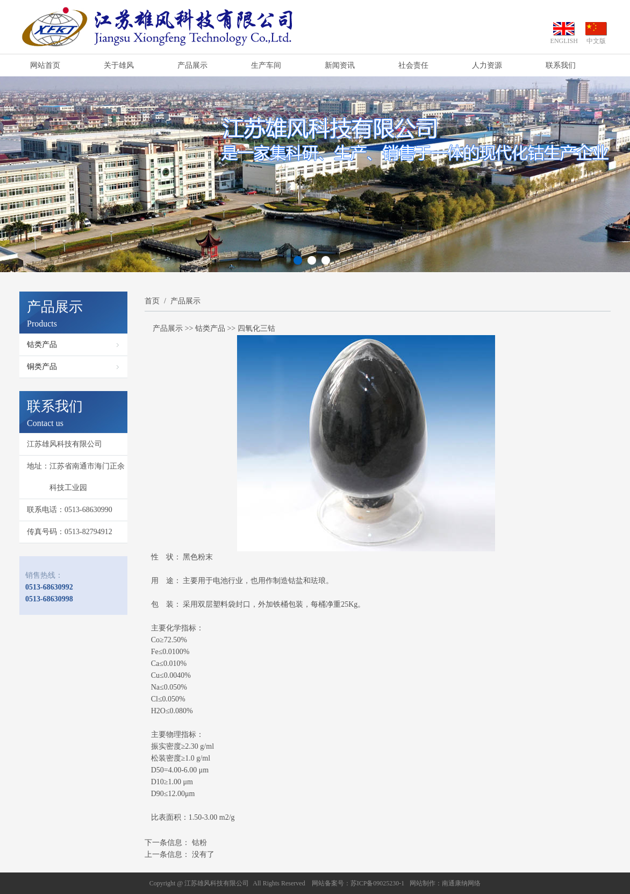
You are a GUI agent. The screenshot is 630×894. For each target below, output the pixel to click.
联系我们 (561, 65)
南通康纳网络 (461, 883)
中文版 (596, 41)
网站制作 (422, 883)
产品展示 (192, 65)
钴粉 (199, 843)
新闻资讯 (340, 65)
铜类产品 (42, 367)
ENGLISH (564, 41)
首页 (152, 301)
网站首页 (45, 65)
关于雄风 (119, 65)
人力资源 (487, 65)
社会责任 (413, 65)
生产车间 (266, 65)
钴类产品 (42, 344)
